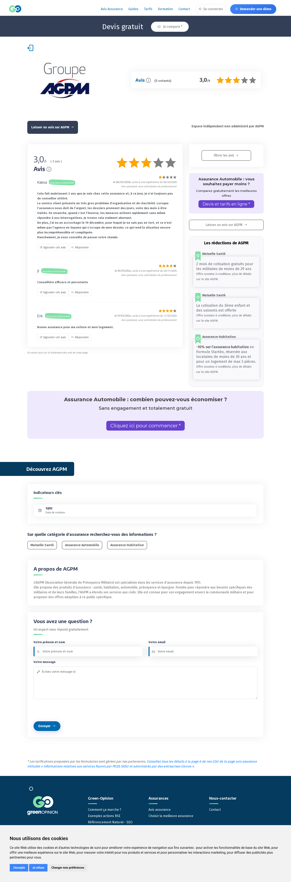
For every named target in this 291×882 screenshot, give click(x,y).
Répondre (80, 246)
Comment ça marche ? (104, 808)
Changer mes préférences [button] (68, 867)
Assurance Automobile (82, 544)
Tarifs (148, 9)
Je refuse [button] (38, 867)
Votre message (45, 661)
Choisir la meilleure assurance (171, 815)
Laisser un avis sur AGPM (52, 126)
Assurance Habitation (127, 544)
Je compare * (169, 25)
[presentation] (64, 709)
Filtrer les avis (226, 154)
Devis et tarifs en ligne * (226, 202)
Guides (133, 9)
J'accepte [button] (19, 867)
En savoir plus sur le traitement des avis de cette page (57, 351)
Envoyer (47, 725)
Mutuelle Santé (42, 544)
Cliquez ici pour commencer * (145, 424)
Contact (184, 9)
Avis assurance (112, 9)
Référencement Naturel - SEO (110, 821)
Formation (165, 9)
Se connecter (210, 9)
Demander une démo (253, 9)
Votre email (157, 641)
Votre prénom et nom (49, 641)
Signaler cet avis (52, 246)
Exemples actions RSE (104, 815)
